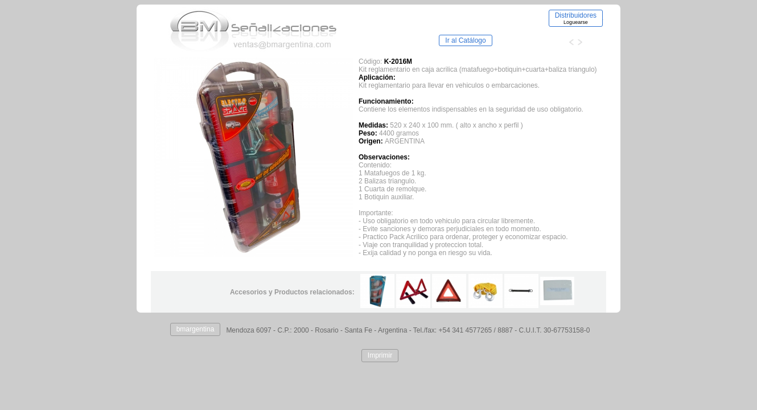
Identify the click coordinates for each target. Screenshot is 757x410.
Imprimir (380, 355)
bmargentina (195, 329)
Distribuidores (575, 18)
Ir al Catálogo (465, 40)
